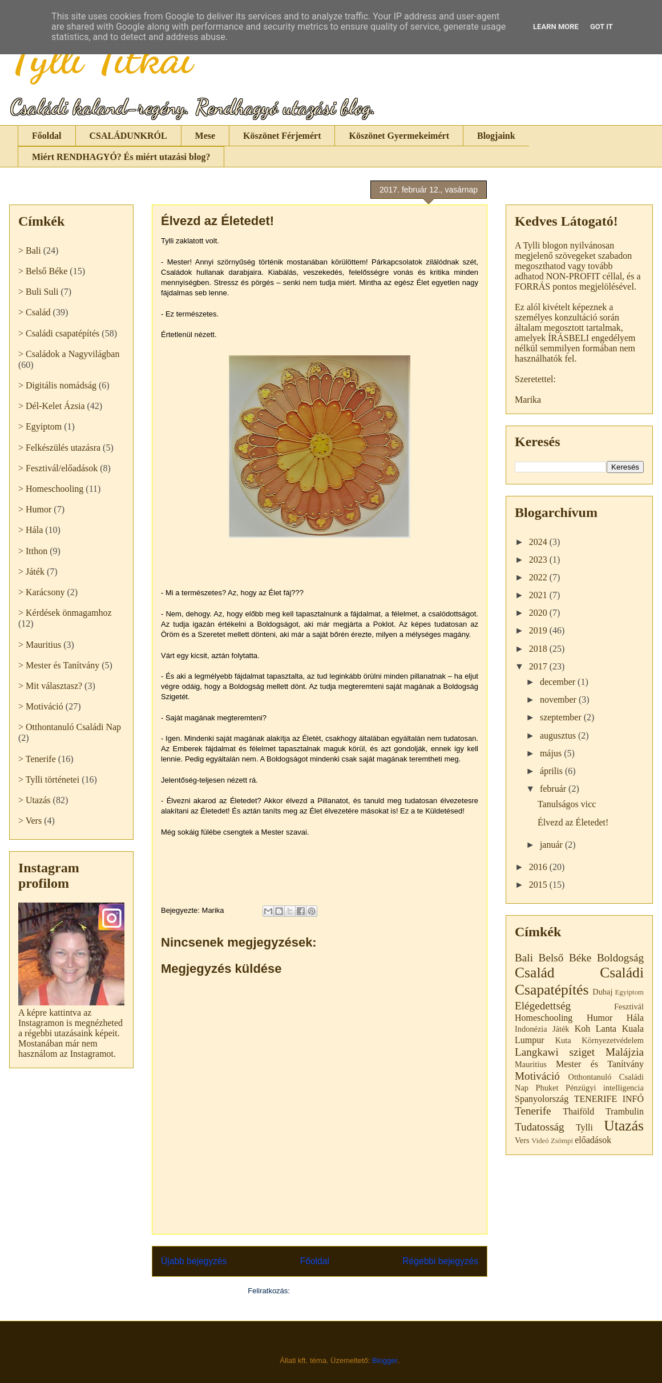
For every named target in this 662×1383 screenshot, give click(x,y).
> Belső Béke (42, 271)
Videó (540, 1141)
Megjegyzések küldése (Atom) (341, 1290)
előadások (593, 1140)
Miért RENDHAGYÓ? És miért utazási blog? (121, 157)
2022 (539, 577)
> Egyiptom (40, 426)
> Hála (30, 530)
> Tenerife (37, 759)
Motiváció (537, 1076)
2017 (539, 666)
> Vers (30, 820)
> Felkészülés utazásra (59, 447)
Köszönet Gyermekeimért (399, 136)
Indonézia (531, 1028)
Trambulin (625, 1111)
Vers (522, 1140)
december (559, 682)
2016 (539, 867)
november (559, 699)
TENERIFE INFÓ (609, 1099)
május (552, 753)
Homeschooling (543, 1018)
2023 (539, 559)
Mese (205, 136)
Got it (601, 26)
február (554, 788)
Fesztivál (629, 1006)
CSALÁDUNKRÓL (128, 136)
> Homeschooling (50, 489)
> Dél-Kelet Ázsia (51, 406)
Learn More (556, 26)
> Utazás (34, 800)
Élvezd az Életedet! (573, 822)
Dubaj (602, 991)
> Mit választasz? (50, 686)
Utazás (624, 1125)
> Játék (31, 571)
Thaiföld (578, 1111)
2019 (539, 630)
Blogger (384, 1360)
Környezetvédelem (613, 1040)
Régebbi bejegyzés (440, 1261)
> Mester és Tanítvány (58, 665)
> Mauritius (39, 645)
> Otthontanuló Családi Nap (69, 727)
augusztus (559, 735)
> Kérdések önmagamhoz (65, 613)
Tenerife (533, 1111)
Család (535, 972)
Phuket (546, 1087)
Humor (599, 1018)
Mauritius (531, 1064)
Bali (524, 958)
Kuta (563, 1040)
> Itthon (32, 551)
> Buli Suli (38, 291)
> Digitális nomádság (57, 385)
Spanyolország (541, 1099)
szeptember (562, 717)
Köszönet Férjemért (282, 136)
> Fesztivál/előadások (58, 468)
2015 (539, 884)
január (552, 844)
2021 (539, 595)
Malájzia (625, 1052)
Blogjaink (496, 136)
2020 (539, 613)
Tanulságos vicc (567, 804)
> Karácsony (41, 592)
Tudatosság (539, 1127)
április (552, 771)
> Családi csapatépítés (58, 333)
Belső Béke (565, 958)
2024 (539, 542)
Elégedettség (543, 1006)
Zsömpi (562, 1141)
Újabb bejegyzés (194, 1261)
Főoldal (47, 136)
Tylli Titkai (101, 57)
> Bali (29, 250)
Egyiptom (629, 992)
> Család (34, 312)
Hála (635, 1018)
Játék (561, 1028)
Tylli (584, 1127)
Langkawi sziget (555, 1052)
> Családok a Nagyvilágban (68, 354)
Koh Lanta (596, 1028)
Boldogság (620, 958)
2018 (539, 649)
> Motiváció (40, 706)
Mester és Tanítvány (600, 1064)
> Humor (34, 509)
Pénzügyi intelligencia (605, 1087)
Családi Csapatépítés (579, 981)
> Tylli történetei (48, 779)
